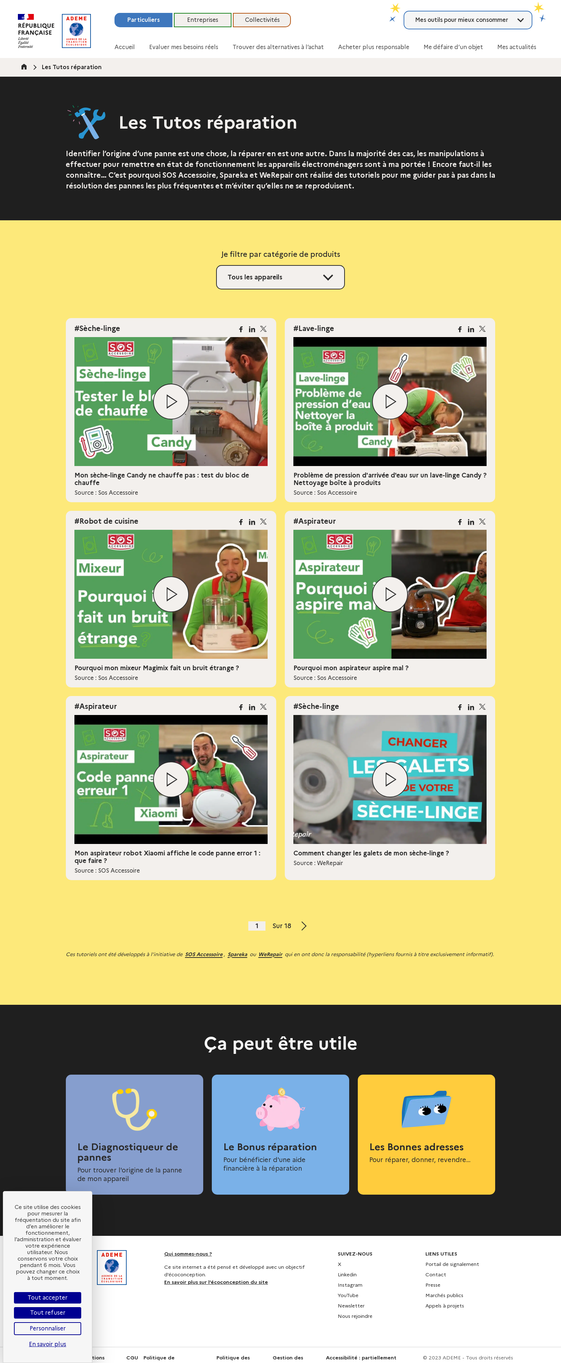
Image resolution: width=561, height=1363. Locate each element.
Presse (432, 1285)
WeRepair (270, 954)
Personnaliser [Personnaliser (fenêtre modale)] (48, 1328)
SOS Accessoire (204, 954)
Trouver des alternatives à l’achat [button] (278, 47)
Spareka (237, 954)
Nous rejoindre (355, 1316)
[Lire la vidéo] (171, 401)
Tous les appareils (255, 277)
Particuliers (143, 19)
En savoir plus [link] (47, 1344)
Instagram (350, 1285)
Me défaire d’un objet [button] (453, 47)
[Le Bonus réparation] (280, 1129)
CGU (132, 1357)
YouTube (348, 1295)
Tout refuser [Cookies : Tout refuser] (47, 1312)
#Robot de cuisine (106, 521)
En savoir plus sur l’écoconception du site (216, 1282)
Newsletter (351, 1305)
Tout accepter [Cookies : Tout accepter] (48, 1297)
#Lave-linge (313, 328)
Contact (435, 1274)
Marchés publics (444, 1295)
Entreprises (202, 19)
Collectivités (262, 19)
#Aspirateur (314, 521)
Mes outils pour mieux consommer (461, 19)
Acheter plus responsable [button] (373, 47)
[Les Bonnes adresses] (426, 1125)
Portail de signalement (452, 1264)
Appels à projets (444, 1305)
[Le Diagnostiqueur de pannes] (134, 1134)
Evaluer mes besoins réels (183, 47)
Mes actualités (516, 47)
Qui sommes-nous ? (188, 1254)
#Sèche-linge (97, 328)
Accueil (124, 47)
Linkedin (347, 1274)
